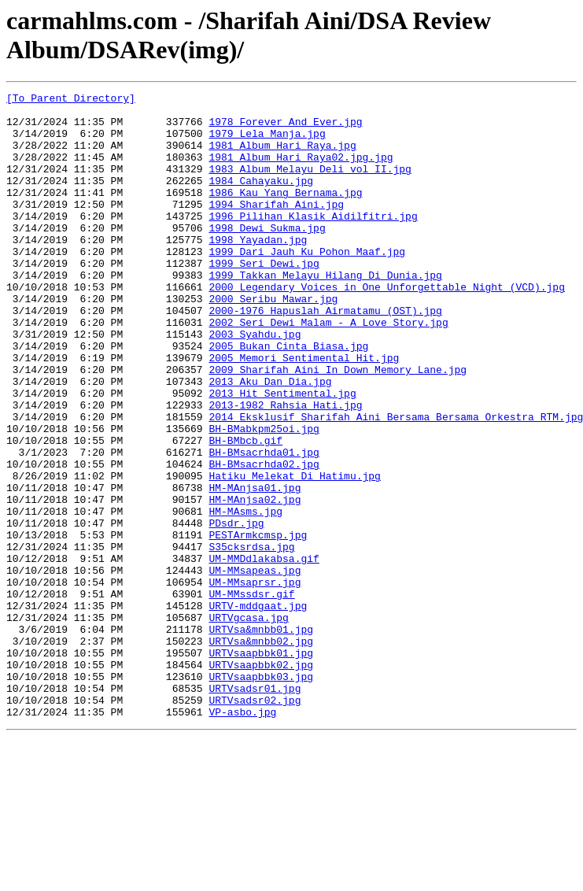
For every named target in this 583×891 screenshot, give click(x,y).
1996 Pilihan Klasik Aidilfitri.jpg (312, 242)
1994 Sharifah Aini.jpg (276, 227)
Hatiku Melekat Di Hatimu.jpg (294, 553)
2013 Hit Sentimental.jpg (282, 454)
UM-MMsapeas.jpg (254, 667)
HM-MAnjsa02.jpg (254, 582)
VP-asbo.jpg (242, 837)
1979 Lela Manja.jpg (266, 142)
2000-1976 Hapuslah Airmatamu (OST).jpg (324, 355)
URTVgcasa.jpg (248, 723)
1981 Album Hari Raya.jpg (282, 157)
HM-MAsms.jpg (245, 596)
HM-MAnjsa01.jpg (254, 567)
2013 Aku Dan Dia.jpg (269, 440)
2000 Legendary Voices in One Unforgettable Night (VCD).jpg (386, 327)
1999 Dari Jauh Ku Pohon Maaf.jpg (306, 284)
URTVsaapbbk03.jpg (260, 794)
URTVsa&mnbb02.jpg (260, 752)
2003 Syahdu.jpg (254, 383)
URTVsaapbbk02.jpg (260, 780)
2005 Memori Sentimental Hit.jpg (303, 412)
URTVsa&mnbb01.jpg (260, 737)
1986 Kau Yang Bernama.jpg (285, 213)
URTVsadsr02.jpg (254, 822)
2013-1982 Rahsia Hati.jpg (285, 468)
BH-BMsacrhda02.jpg (263, 539)
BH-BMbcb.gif (245, 511)
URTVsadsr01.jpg (254, 808)
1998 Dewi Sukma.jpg (266, 256)
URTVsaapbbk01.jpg (260, 766)
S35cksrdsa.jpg (251, 638)
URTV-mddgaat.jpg (257, 709)
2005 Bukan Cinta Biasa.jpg (288, 397)
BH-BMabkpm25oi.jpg (263, 497)
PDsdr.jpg (236, 610)
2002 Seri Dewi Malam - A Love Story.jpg (328, 369)
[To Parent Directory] (70, 100)
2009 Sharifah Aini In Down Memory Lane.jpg (337, 426)
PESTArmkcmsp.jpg (257, 624)
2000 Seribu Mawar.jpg (273, 341)
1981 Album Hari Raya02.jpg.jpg (300, 171)
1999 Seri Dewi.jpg (263, 298)
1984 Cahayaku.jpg (260, 199)
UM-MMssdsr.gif (251, 695)
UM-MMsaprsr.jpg (254, 681)
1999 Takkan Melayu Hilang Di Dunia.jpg (324, 312)
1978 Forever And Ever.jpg (285, 128)
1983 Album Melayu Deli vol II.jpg (309, 185)
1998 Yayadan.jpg (257, 270)
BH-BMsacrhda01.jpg (263, 525)
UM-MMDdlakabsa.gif (263, 652)
